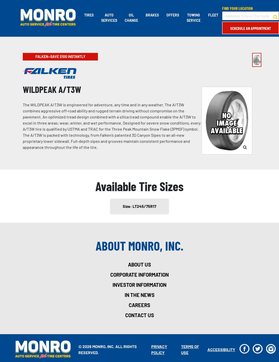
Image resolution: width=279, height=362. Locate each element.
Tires (89, 15)
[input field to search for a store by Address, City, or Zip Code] (250, 15)
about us (139, 265)
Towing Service (194, 18)
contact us (139, 315)
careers (139, 305)
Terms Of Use (190, 349)
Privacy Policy (159, 349)
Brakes (152, 15)
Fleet (213, 15)
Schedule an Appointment (250, 28)
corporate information (139, 275)
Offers (172, 15)
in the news (140, 295)
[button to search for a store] (275, 16)
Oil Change (131, 18)
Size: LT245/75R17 (139, 206)
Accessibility (221, 349)
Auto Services (109, 18)
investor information (139, 285)
